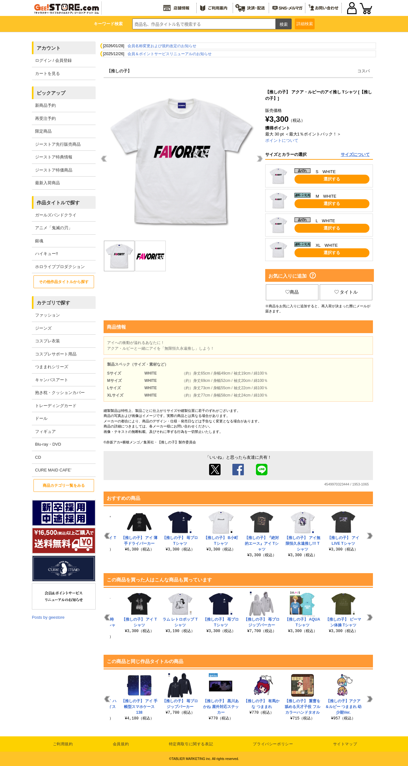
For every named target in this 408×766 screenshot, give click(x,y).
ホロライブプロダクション (60, 266)
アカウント (49, 48)
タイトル (346, 292)
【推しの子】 (119, 71)
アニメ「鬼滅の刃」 (53, 227)
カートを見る (47, 73)
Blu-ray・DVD (48, 444)
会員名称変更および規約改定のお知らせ (161, 46)
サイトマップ (345, 744)
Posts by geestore (48, 617)
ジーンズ (43, 328)
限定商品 (43, 131)
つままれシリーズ (51, 366)
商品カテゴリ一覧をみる (64, 485)
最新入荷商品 (47, 182)
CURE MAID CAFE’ (53, 470)
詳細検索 (304, 23)
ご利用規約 (63, 744)
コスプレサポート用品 (55, 354)
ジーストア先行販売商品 (58, 144)
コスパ (363, 71)
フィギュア (45, 431)
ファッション (47, 315)
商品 (292, 292)
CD (38, 457)
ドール (41, 418)
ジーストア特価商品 (53, 170)
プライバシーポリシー (273, 744)
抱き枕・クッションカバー (60, 392)
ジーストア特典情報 (53, 157)
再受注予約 (45, 118)
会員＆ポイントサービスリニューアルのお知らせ (169, 54)
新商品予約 (45, 105)
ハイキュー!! (46, 253)
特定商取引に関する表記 (191, 744)
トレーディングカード (55, 405)
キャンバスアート (51, 379)
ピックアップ (51, 93)
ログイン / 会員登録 (53, 60)
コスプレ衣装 (47, 341)
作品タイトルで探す (58, 202)
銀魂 (39, 240)
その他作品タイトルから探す (64, 282)
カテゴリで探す (53, 302)
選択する (332, 179)
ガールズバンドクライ (55, 215)
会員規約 (121, 744)
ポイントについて (281, 140)
